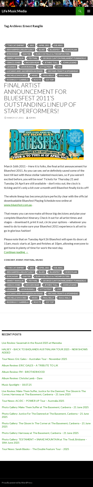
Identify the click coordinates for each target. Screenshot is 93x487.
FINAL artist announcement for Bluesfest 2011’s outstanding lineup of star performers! (40, 98)
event (19, 260)
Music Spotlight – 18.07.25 (17, 384)
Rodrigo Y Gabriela (18, 79)
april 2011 (44, 45)
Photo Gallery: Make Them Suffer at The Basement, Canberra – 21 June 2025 (45, 407)
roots (37, 79)
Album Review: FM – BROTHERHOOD (23, 371)
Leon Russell (28, 67)
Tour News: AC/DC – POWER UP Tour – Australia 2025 (33, 400)
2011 (32, 45)
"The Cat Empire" (16, 45)
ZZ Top (50, 79)
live (59, 67)
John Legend (70, 62)
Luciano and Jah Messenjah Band (25, 71)
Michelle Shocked (17, 75)
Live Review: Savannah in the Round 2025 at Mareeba (32, 342)
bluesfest (55, 49)
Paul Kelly (48, 75)
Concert (9, 260)
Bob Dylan (71, 49)
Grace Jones (14, 62)
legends (11, 67)
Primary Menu (88, 11)
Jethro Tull (51, 62)
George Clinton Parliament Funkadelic (64, 58)
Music (35, 75)
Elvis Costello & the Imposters (53, 54)
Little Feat (46, 67)
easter (27, 54)
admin (32, 117)
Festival (33, 58)
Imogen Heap (32, 62)
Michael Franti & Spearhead (63, 71)
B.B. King (58, 45)
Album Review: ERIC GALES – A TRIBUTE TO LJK (30, 365)
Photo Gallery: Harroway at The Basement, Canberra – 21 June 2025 (40, 432)
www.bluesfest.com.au (18, 204)
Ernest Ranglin (15, 58)
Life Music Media (14, 11)
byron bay (12, 54)
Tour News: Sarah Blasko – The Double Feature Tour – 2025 (35, 449)
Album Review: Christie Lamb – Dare (22, 378)
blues (42, 49)
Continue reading (16, 252)
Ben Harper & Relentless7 (20, 49)
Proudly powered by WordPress (17, 482)
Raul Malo (65, 75)
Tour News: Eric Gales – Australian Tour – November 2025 (34, 358)
